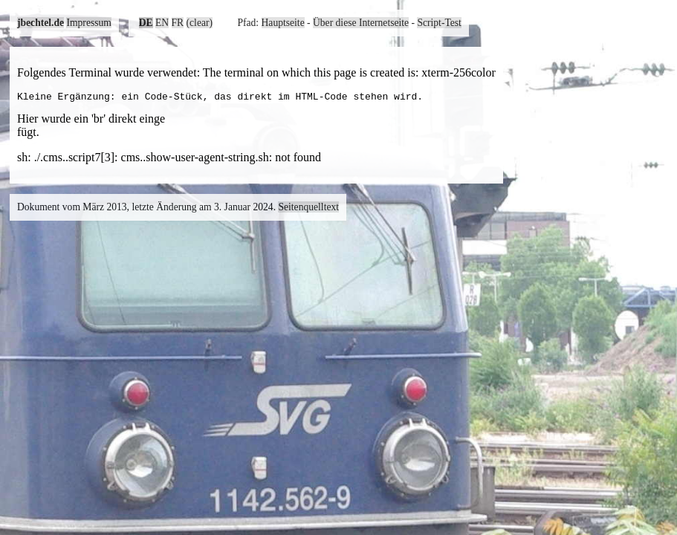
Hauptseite (283, 22)
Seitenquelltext (308, 209)
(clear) (200, 22)
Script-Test (439, 22)
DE (146, 22)
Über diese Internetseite (361, 22)
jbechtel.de (40, 22)
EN (162, 22)
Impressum (88, 22)
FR (178, 22)
